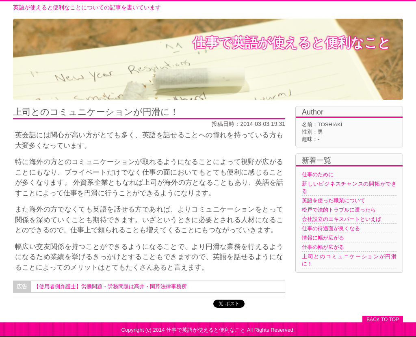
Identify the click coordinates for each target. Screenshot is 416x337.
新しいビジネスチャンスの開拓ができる (349, 187)
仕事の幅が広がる (323, 247)
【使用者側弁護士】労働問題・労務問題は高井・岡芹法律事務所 (110, 286)
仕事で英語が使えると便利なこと (292, 42)
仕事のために (318, 174)
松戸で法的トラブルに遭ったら (339, 210)
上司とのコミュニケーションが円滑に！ (349, 260)
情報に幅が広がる (323, 238)
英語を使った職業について (333, 200)
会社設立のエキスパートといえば (341, 219)
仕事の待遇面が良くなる (331, 228)
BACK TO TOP (382, 319)
